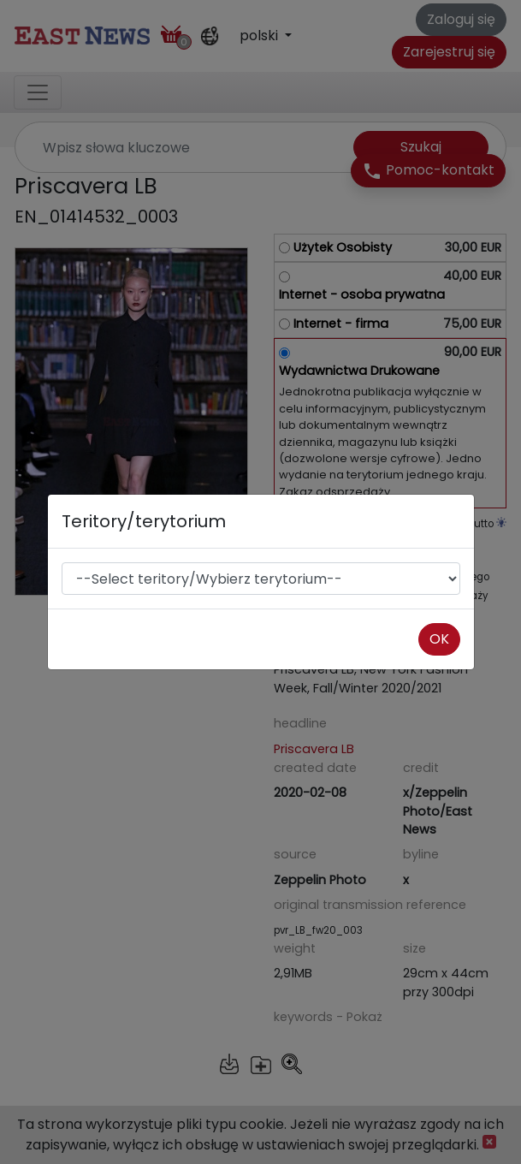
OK (439, 639)
